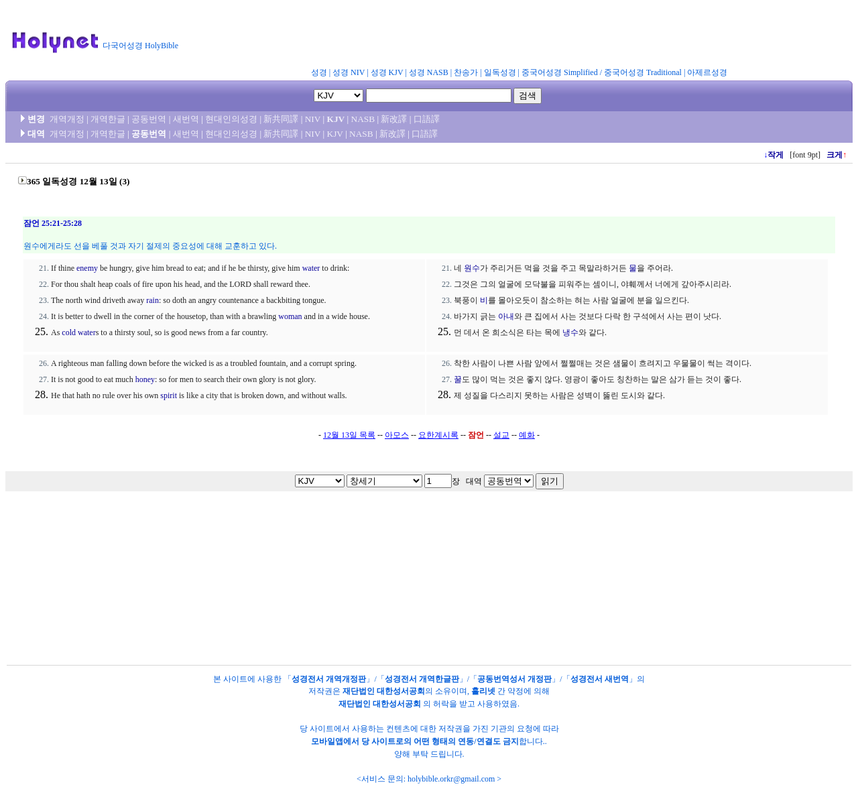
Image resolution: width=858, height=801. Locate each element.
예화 (527, 435)
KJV (336, 119)
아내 (506, 316)
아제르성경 (707, 72)
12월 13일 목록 (349, 435)
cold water (78, 332)
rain (152, 300)
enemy (87, 268)
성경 (319, 72)
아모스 (397, 435)
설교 (501, 435)
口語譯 (427, 119)
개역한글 (107, 119)
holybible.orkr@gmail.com (451, 779)
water (311, 268)
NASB (363, 119)
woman (290, 316)
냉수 (570, 332)
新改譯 (394, 119)
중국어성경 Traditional (643, 72)
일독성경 (500, 72)
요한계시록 (438, 435)
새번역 (186, 119)
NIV (312, 119)
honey (145, 379)
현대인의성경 (231, 119)
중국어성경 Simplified (560, 72)
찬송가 (466, 72)
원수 (472, 268)
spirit (168, 395)
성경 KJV (387, 72)
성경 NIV (348, 72)
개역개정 (67, 119)
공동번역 (148, 119)
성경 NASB (428, 72)
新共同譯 (280, 119)
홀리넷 (483, 691)
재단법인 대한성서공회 (384, 691)
